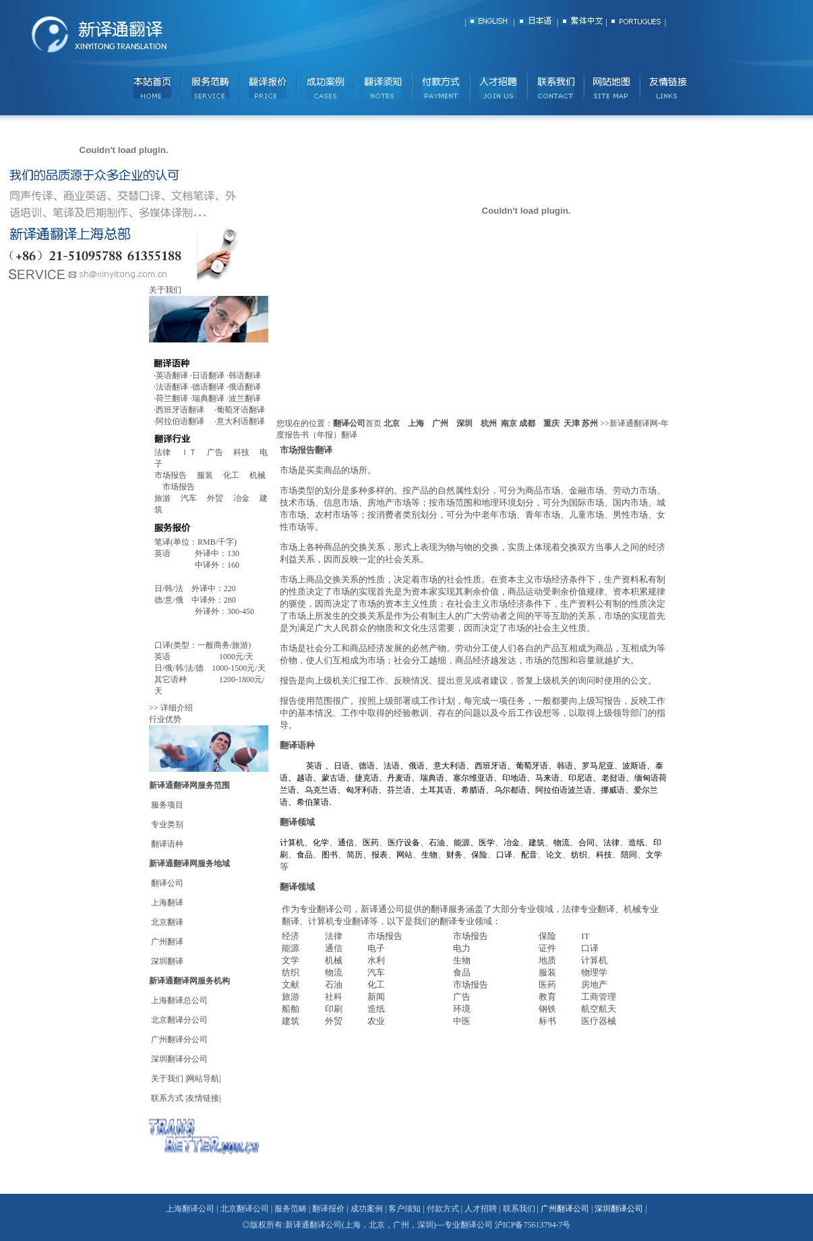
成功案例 (367, 1208)
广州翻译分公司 (179, 1039)
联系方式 (167, 1098)
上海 (416, 423)
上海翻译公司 (190, 1208)
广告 (215, 452)
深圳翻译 (167, 961)
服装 (210, 475)
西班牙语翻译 (180, 410)
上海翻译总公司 (179, 1000)
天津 (572, 423)
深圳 (464, 423)
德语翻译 (208, 387)
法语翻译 (172, 387)
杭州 (489, 423)
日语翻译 (208, 375)
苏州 (590, 423)
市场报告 (175, 475)
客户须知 (404, 1208)
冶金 (246, 498)
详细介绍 (176, 708)
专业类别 (167, 824)
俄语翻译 (245, 387)
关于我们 (167, 1078)
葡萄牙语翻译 (240, 410)
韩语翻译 (245, 375)
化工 (236, 475)
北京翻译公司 (244, 1208)
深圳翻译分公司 (179, 1059)
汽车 (193, 498)
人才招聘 (480, 1208)
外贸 (220, 498)
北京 (392, 423)
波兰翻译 (245, 398)
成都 (527, 423)
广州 (440, 423)
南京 (509, 423)
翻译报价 (328, 1208)
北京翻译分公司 (179, 1020)
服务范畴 (290, 1208)
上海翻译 (167, 902)
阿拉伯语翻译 (180, 421)
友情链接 (203, 1098)
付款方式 (443, 1208)
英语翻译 (172, 375)
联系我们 (520, 1208)
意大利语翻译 (240, 421)
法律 (162, 452)
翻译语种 (166, 844)
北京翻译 (167, 922)
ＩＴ (194, 452)
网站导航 (203, 1078)
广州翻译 (167, 941)
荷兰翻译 (172, 398)
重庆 (551, 423)
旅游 (162, 498)
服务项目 (167, 805)
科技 (241, 452)
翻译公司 (167, 883)
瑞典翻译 (208, 398)
